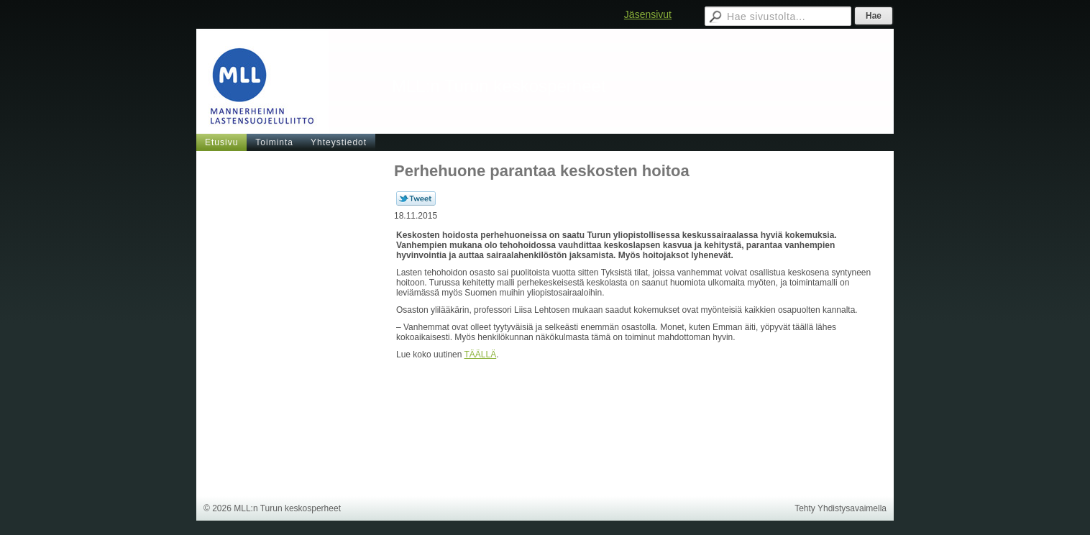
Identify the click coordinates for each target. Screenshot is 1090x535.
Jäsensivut (648, 14)
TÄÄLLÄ (480, 354)
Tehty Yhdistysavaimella (840, 508)
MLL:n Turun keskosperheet (499, 86)
